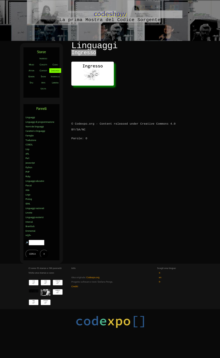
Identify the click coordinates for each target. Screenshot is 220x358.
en (160, 277)
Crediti (74, 286)
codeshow (110, 13)
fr (159, 281)
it (159, 272)
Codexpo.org (92, 277)
